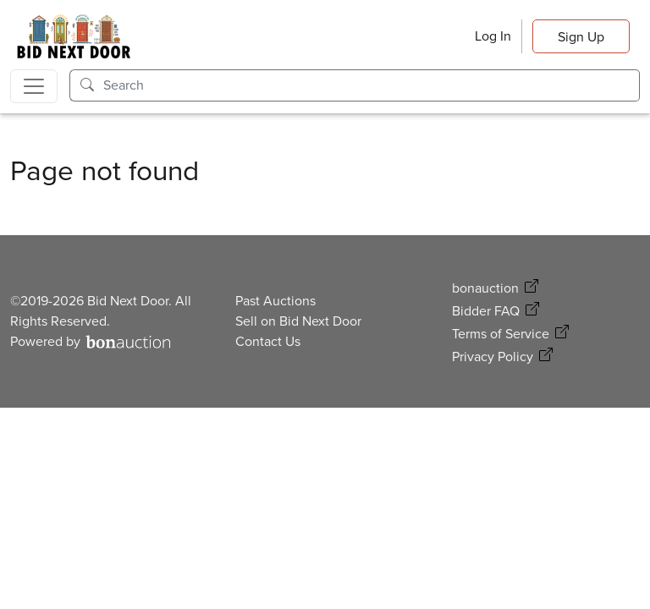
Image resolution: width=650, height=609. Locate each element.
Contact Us (267, 341)
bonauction (485, 288)
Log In (493, 36)
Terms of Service (500, 333)
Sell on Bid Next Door (298, 321)
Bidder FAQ (486, 311)
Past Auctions (275, 300)
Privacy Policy (492, 356)
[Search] (371, 85)
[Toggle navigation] (34, 86)
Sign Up (581, 37)
